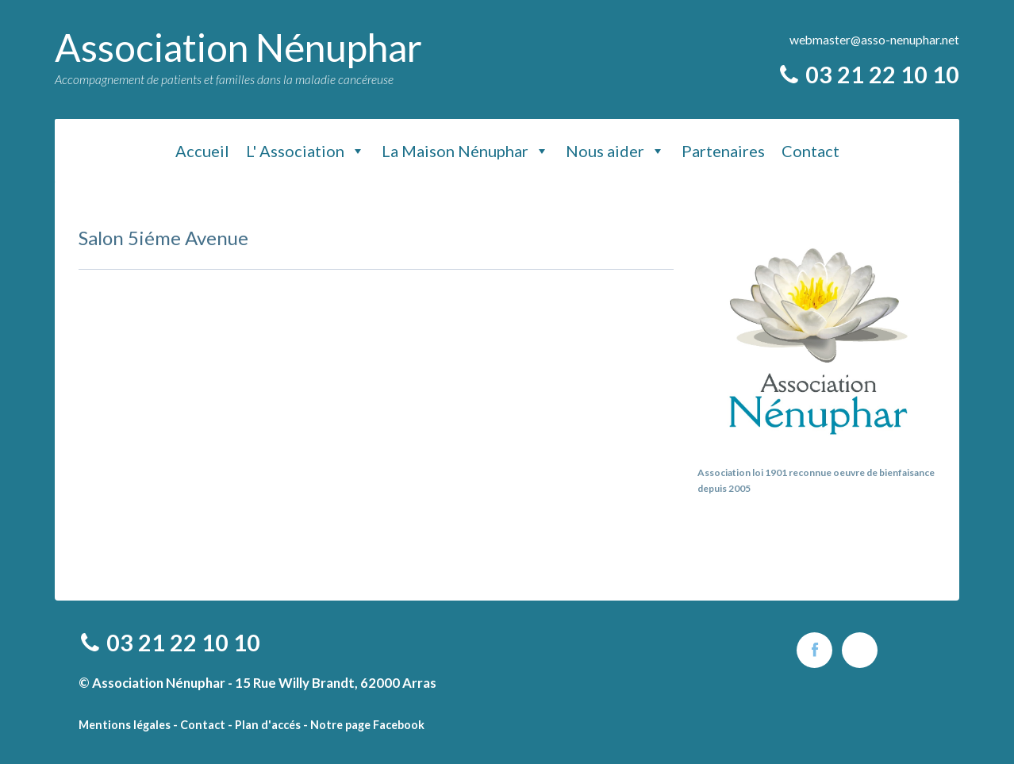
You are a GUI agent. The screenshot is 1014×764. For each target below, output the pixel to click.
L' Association (305, 150)
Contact (810, 150)
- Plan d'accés (264, 724)
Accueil (202, 150)
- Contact (199, 724)
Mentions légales (125, 724)
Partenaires (723, 150)
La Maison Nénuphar (465, 150)
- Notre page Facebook (363, 724)
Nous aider (615, 150)
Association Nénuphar (238, 47)
